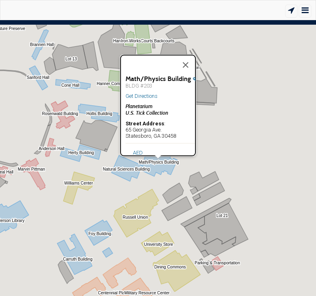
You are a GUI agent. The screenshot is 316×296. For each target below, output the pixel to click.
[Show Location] (291, 11)
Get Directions (141, 96)
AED (138, 153)
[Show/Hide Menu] (305, 11)
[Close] (185, 65)
